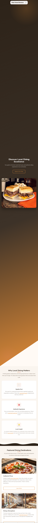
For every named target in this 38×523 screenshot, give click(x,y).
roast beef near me (23, 517)
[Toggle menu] (25, 3)
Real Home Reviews (18, 3)
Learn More (19, 490)
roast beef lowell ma (12, 415)
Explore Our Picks (19, 171)
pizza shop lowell (14, 480)
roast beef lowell (23, 395)
